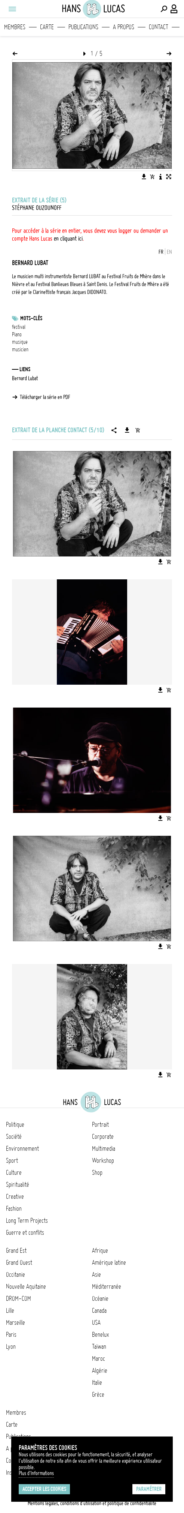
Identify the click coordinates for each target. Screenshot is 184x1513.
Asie (96, 1274)
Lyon (11, 1346)
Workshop (103, 1160)
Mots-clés (31, 318)
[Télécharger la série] (127, 430)
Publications (83, 27)
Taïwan (99, 1346)
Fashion (14, 1208)
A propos (123, 27)
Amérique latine (109, 1262)
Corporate (103, 1136)
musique (20, 342)
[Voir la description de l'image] (160, 176)
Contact (158, 27)
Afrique (100, 1250)
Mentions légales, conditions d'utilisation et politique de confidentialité (92, 1503)
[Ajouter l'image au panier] (152, 176)
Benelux (100, 1334)
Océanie (100, 1298)
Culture (14, 1172)
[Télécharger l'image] (144, 176)
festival (18, 327)
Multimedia (103, 1148)
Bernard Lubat (25, 378)
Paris (11, 1334)
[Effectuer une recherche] (164, 9)
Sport (12, 1160)
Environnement (22, 1148)
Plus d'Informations (36, 1473)
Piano (17, 334)
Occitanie (15, 1274)
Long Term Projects (27, 1220)
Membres (14, 27)
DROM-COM (18, 1298)
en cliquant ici (68, 238)
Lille (10, 1310)
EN (169, 252)
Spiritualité (17, 1184)
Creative (15, 1196)
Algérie (99, 1370)
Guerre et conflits (25, 1232)
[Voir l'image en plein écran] (168, 176)
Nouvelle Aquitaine (26, 1286)
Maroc (98, 1358)
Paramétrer (149, 1489)
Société (14, 1136)
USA (96, 1322)
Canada (99, 1310)
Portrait (100, 1124)
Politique (15, 1124)
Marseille (15, 1322)
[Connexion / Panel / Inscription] (174, 9)
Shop (97, 1172)
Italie (97, 1382)
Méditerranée (106, 1286)
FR (161, 252)
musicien (20, 349)
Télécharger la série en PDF (45, 397)
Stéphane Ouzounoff (36, 207)
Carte (47, 27)
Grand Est (16, 1250)
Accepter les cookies (44, 1489)
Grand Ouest (19, 1262)
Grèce (98, 1394)
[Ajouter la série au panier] (137, 430)
